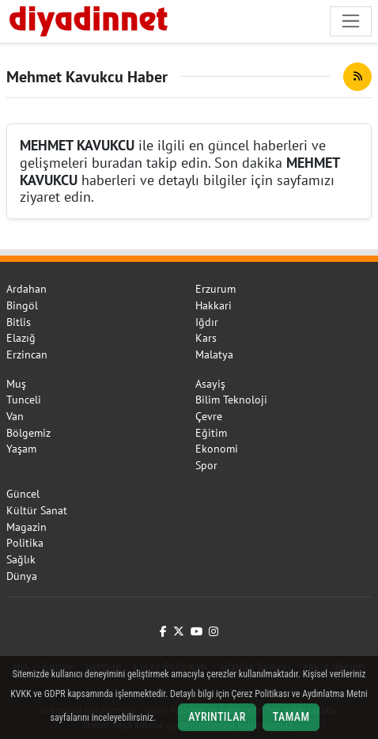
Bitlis (18, 322)
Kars (206, 338)
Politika (24, 543)
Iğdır (206, 322)
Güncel (23, 494)
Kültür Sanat (36, 510)
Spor (206, 465)
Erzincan (26, 354)
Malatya (214, 354)
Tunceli (23, 399)
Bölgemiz (28, 433)
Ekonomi (216, 449)
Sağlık (21, 559)
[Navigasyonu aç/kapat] (351, 21)
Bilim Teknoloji (231, 399)
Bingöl (22, 305)
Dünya (21, 576)
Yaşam (21, 449)
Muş (16, 384)
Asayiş (210, 384)
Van (15, 416)
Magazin (26, 527)
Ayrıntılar (217, 717)
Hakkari (213, 305)
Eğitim (211, 433)
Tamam (291, 717)
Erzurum (215, 289)
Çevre (208, 416)
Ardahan (26, 289)
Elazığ (21, 338)
